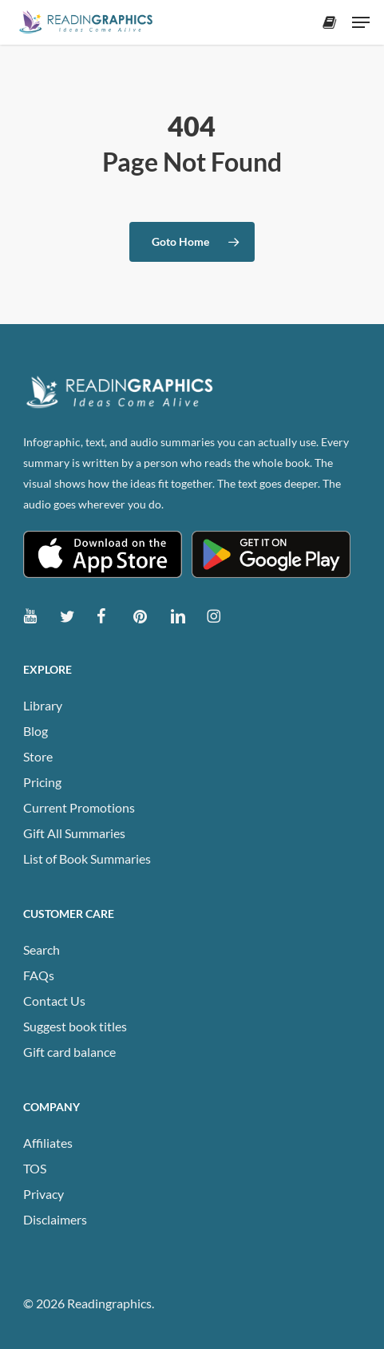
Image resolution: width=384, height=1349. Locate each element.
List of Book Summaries (87, 858)
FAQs (38, 975)
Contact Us (54, 1000)
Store (38, 756)
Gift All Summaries (74, 833)
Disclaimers (55, 1219)
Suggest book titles (75, 1026)
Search (41, 949)
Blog (35, 730)
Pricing (42, 781)
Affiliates (48, 1142)
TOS (34, 1168)
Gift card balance (69, 1051)
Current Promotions (79, 807)
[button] (361, 22)
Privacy (43, 1193)
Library (42, 705)
